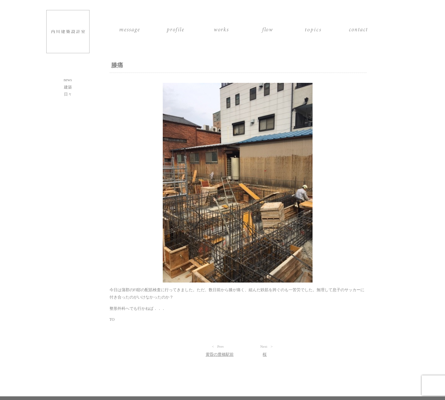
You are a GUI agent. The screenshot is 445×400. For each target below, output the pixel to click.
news (68, 80)
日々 (68, 94)
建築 (68, 87)
